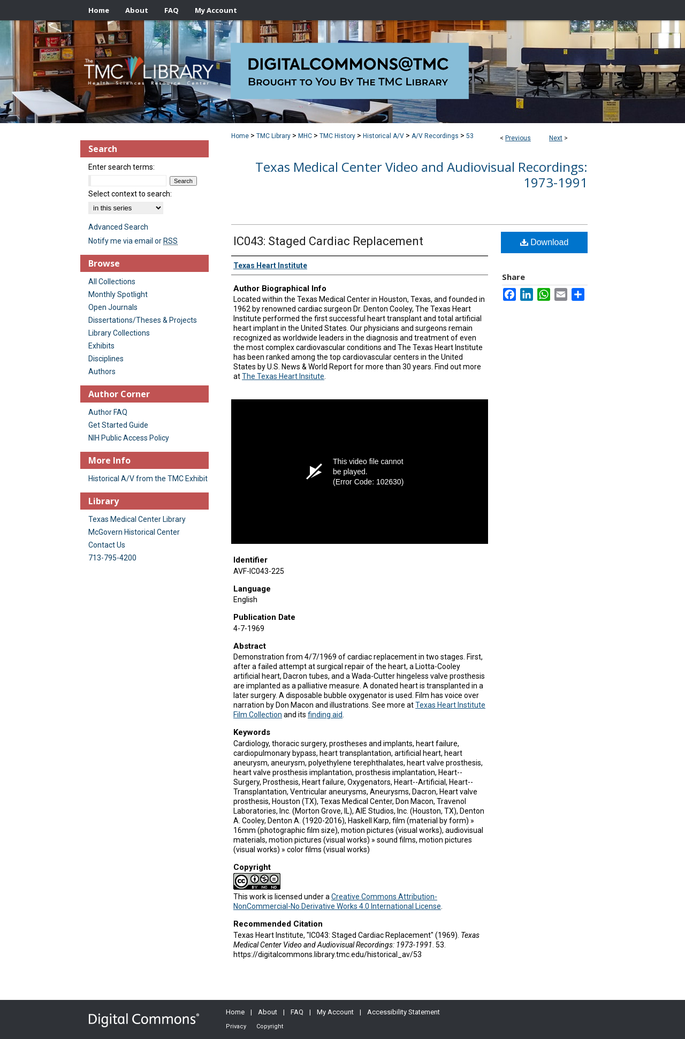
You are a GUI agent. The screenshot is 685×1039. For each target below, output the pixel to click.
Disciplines (106, 358)
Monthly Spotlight (118, 294)
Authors (102, 371)
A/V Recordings (435, 136)
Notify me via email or (133, 241)
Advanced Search (118, 227)
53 (470, 136)
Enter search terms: (121, 167)
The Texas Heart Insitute (283, 376)
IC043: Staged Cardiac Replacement (328, 241)
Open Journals (113, 307)
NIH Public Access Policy (128, 438)
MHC (305, 136)
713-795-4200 (112, 557)
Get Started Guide (118, 425)
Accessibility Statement (403, 1012)
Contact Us (106, 545)
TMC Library (273, 136)
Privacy (236, 1026)
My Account (335, 1012)
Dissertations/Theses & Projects (142, 320)
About (267, 1012)
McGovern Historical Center (134, 532)
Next (555, 138)
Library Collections (119, 333)
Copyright (269, 1026)
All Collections (111, 281)
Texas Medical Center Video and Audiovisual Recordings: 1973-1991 (421, 174)
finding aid (325, 714)
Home (240, 136)
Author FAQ (107, 412)
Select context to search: (130, 193)
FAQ (297, 1012)
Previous (518, 138)
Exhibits (101, 346)
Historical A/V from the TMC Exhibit (148, 478)
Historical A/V (383, 136)
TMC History (337, 136)
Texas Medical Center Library (137, 519)
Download (544, 242)
